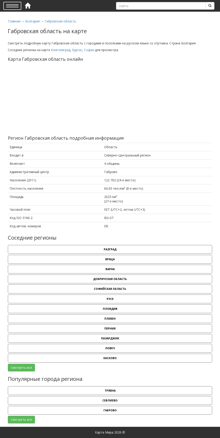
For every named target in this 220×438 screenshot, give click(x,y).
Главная (14, 21)
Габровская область (60, 21)
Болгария (32, 21)
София (89, 50)
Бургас (77, 50)
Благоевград (60, 50)
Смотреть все (21, 367)
